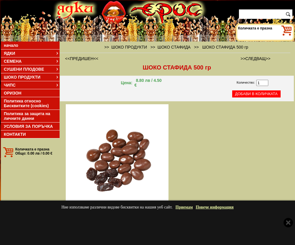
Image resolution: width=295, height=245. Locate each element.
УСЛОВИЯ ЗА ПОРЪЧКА (28, 126)
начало (11, 45)
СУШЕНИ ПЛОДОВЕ (31, 69)
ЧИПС (31, 85)
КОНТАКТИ (15, 134)
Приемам (184, 207)
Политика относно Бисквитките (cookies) (26, 103)
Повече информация (215, 207)
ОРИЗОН (12, 93)
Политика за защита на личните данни (27, 116)
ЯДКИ (31, 53)
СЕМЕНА (31, 61)
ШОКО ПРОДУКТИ (31, 77)
